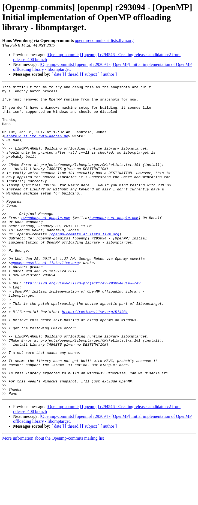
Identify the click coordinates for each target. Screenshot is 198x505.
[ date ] (58, 74)
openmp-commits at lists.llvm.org (104, 40)
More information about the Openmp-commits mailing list (53, 500)
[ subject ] (91, 74)
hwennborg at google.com (45, 244)
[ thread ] (73, 74)
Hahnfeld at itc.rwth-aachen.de (36, 146)
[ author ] (109, 74)
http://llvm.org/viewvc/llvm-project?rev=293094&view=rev (81, 323)
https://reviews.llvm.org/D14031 (95, 357)
